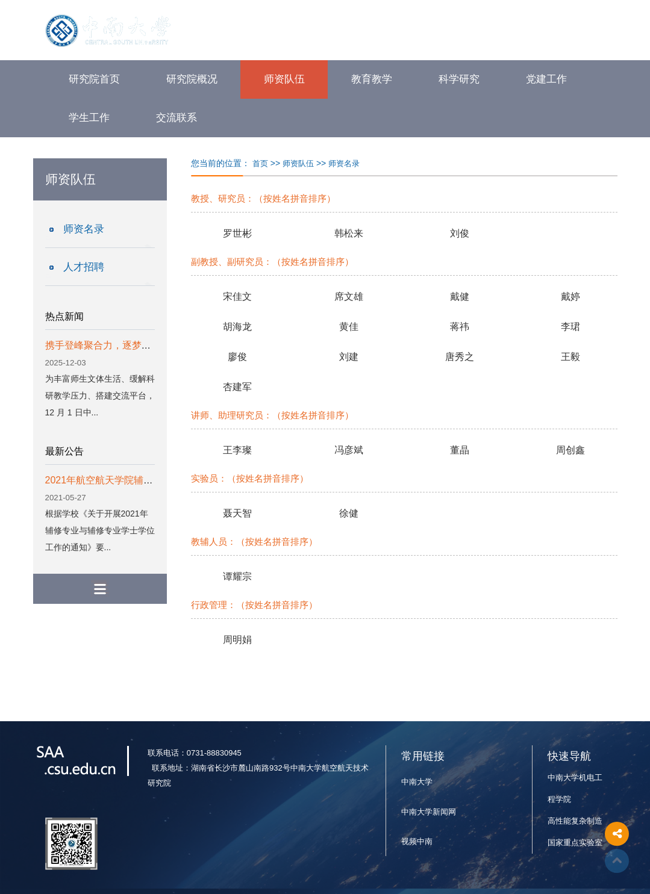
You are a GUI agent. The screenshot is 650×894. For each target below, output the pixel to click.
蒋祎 (459, 326)
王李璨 (237, 450)
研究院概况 (191, 79)
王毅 (570, 357)
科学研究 (459, 79)
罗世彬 (237, 233)
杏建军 (237, 387)
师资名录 (83, 229)
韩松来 (348, 233)
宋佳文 (237, 296)
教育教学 (371, 79)
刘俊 (459, 233)
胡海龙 (237, 326)
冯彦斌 (348, 450)
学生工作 (89, 117)
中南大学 (417, 781)
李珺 (570, 326)
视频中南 (417, 841)
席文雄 (348, 296)
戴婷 (570, 296)
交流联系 (176, 117)
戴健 (459, 296)
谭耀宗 (237, 576)
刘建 (348, 357)
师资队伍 (284, 79)
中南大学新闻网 (428, 811)
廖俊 (237, 357)
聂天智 (237, 513)
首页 (260, 163)
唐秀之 (459, 357)
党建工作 (546, 79)
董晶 (459, 450)
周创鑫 (570, 450)
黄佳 (348, 326)
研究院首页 (94, 79)
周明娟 (237, 640)
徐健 (348, 513)
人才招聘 (83, 267)
